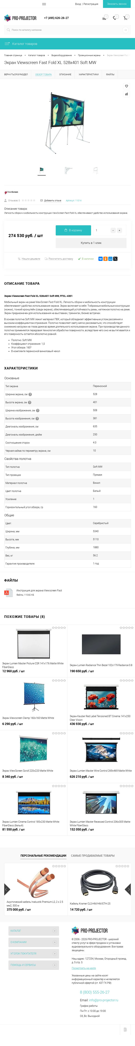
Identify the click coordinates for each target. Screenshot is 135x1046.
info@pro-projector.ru (103, 1001)
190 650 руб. (101, 674)
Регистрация (90, 4)
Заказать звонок (117, 3)
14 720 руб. (81, 911)
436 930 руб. (101, 727)
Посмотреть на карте (84, 969)
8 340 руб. (33, 780)
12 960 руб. (33, 674)
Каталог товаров (20, 44)
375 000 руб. (19, 911)
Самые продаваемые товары (93, 857)
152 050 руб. (101, 833)
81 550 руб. (33, 833)
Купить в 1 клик (91, 244)
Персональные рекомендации (43, 857)
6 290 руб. (33, 727)
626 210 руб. (101, 780)
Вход (78, 4)
